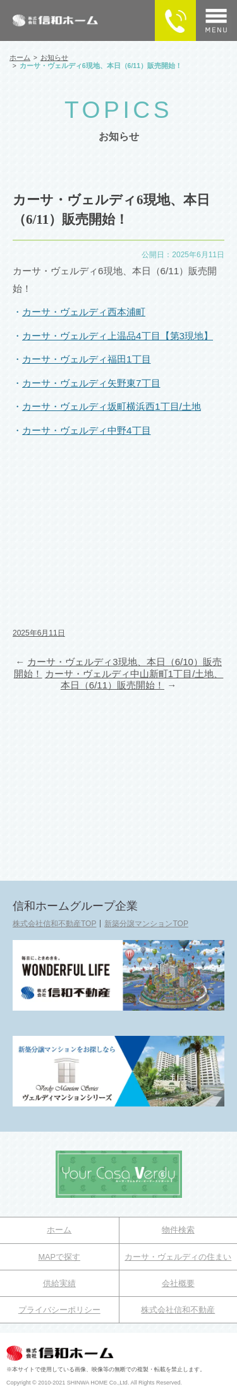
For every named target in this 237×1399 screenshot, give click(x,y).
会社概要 (178, 1283)
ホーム (59, 1229)
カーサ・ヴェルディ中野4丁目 (86, 430)
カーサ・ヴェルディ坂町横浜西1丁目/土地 (111, 406)
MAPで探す (59, 1257)
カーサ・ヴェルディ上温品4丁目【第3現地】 (117, 335)
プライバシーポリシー (59, 1310)
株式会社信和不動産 (178, 1310)
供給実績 (59, 1283)
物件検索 (178, 1229)
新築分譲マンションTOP (146, 923)
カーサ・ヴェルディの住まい (178, 1257)
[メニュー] (216, 20)
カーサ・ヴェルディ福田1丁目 (86, 359)
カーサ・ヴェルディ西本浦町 (83, 311)
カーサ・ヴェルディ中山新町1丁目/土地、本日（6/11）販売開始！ (134, 679)
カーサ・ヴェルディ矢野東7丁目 (91, 383)
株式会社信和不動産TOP (54, 923)
